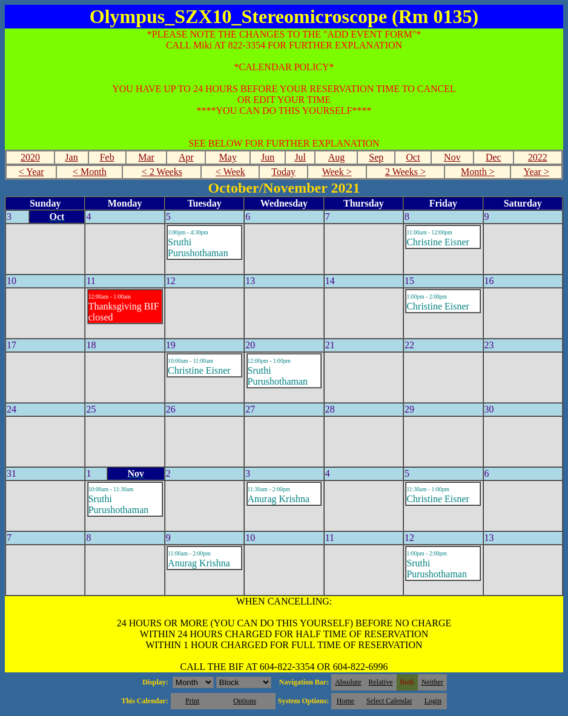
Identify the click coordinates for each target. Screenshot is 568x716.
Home (345, 701)
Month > (478, 172)
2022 (537, 157)
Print (192, 701)
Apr (186, 157)
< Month (90, 172)
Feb (107, 157)
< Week (230, 172)
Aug (336, 157)
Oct (413, 157)
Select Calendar (389, 701)
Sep (376, 157)
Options (244, 701)
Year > (536, 172)
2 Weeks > (405, 172)
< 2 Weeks (162, 172)
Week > (337, 172)
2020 (30, 157)
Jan (71, 157)
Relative (381, 682)
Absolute (348, 682)
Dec (493, 157)
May (228, 157)
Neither (432, 682)
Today (283, 172)
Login (433, 701)
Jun (267, 157)
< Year (31, 172)
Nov (452, 157)
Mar (146, 157)
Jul (300, 157)
